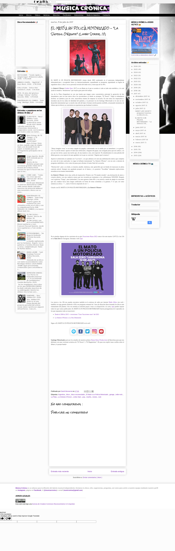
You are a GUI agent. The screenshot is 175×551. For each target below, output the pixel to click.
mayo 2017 (139, 130)
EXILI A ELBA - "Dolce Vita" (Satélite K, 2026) (27, 89)
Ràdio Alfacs (113, 302)
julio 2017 (139, 108)
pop (83, 397)
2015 (136, 149)
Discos (29, 15)
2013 (136, 155)
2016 (136, 146)
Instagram (21, 490)
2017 (136, 94)
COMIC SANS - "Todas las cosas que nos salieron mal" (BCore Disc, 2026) (35, 177)
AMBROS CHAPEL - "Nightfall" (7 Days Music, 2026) (29, 83)
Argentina (61, 394)
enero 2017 (140, 142)
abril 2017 (139, 133)
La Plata (54, 397)
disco (68, 394)
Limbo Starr (69, 88)
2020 (136, 84)
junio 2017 (139, 127)
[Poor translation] (8, 518)
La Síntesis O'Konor (65, 397)
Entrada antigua (117, 471)
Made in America (93, 15)
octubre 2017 (140, 102)
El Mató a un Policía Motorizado (97, 394)
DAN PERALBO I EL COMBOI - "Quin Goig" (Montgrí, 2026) (30, 101)
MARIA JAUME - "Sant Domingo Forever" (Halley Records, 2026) (35, 255)
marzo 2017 (140, 136)
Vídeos (37, 15)
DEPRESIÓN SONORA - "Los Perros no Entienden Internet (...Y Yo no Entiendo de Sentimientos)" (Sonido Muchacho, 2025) (30, 277)
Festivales (67, 15)
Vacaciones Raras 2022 (90, 236)
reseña (89, 397)
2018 (136, 91)
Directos (56, 15)
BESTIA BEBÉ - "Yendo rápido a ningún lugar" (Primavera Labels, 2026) (30, 77)
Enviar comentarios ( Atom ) (92, 477)
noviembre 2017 (141, 99)
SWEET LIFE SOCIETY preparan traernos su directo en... (143, 113)
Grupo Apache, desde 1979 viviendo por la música (35, 158)
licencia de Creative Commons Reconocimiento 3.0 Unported (53, 504)
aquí (81, 238)
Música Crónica (21, 488)
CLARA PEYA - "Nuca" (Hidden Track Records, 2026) (35, 118)
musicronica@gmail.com (73, 490)
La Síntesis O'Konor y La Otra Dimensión (68, 318)
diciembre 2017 (141, 96)
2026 (136, 66)
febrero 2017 (140, 139)
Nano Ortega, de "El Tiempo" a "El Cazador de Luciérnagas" (34, 138)
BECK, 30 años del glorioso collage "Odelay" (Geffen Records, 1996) (28, 95)
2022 (136, 78)
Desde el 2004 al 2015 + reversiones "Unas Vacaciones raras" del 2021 (77, 314)
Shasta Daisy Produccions (99, 340)
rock (99, 397)
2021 (136, 81)
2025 (136, 69)
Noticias (47, 15)
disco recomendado (78, 394)
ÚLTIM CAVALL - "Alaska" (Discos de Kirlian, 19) (34, 216)
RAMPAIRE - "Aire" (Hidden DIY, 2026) (34, 296)
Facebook (37, 490)
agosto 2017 (140, 105)
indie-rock (119, 394)
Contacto (106, 15)
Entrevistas (78, 15)
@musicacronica (50, 490)
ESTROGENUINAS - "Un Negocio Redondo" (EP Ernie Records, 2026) (35, 236)
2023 (136, 75)
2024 (136, 72)
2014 (136, 152)
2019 (136, 88)
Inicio (21, 15)
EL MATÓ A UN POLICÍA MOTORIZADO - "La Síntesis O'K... (143, 120)
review (94, 397)
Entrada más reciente (60, 471)
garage (112, 394)
